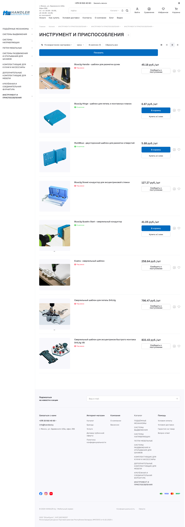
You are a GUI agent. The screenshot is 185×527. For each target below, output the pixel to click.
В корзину (156, 110)
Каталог (90, 421)
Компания (115, 415)
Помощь (162, 415)
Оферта (142, 509)
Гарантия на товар (166, 429)
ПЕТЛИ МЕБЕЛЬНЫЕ (143, 441)
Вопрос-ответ (164, 433)
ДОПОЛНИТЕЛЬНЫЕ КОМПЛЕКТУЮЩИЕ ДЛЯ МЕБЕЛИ (145, 466)
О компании (115, 421)
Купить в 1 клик (156, 116)
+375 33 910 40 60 (83, 3)
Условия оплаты (165, 421)
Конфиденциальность (125, 509)
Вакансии (114, 425)
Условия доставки (166, 425)
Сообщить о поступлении (156, 71)
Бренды (90, 425)
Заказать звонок (100, 3)
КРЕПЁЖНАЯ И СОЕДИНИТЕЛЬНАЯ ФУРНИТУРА (143, 475)
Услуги (90, 429)
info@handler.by (46, 425)
